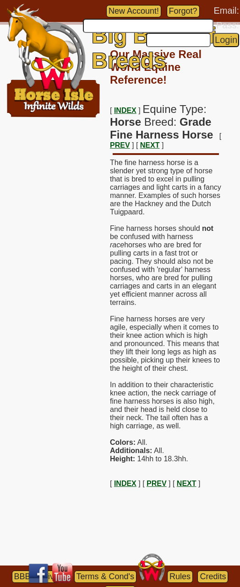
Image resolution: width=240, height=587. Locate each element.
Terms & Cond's (105, 576)
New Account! (134, 11)
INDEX (125, 110)
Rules (180, 576)
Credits (213, 576)
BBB (22, 576)
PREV (120, 145)
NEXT (150, 145)
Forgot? (183, 11)
